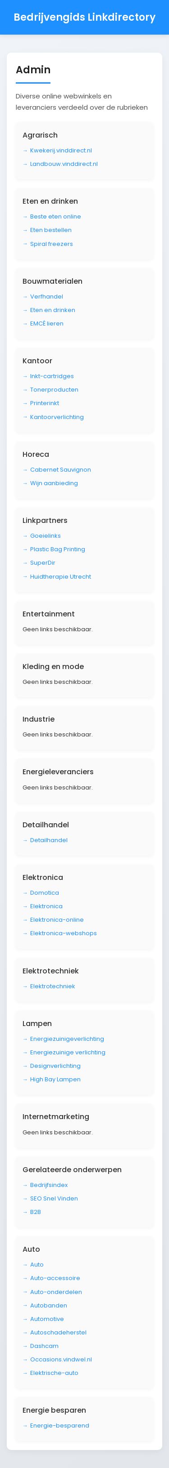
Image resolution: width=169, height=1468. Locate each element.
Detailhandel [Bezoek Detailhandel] (49, 840)
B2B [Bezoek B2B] (35, 1212)
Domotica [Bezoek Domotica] (44, 892)
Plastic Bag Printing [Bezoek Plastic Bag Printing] (57, 549)
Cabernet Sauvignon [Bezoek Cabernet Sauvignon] (60, 469)
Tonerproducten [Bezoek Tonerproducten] (54, 389)
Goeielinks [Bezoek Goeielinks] (45, 535)
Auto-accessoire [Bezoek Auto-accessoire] (55, 1278)
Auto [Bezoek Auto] (37, 1264)
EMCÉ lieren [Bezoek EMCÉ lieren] (47, 323)
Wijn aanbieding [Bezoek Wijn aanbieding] (54, 483)
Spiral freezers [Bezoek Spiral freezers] (51, 244)
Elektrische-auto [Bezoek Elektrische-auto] (54, 1373)
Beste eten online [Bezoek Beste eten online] (55, 216)
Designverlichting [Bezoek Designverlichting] (55, 1066)
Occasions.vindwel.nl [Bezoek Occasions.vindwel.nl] (61, 1359)
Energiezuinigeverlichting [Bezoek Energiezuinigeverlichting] (67, 1039)
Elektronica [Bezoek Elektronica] (46, 906)
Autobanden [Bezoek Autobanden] (48, 1305)
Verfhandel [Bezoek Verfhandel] (46, 296)
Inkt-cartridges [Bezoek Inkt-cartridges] (52, 376)
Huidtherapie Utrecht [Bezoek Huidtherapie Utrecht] (60, 576)
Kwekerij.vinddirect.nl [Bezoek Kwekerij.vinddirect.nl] (61, 150)
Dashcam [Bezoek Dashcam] (44, 1346)
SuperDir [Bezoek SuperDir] (42, 562)
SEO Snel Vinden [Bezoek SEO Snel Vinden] (54, 1198)
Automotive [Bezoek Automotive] (47, 1319)
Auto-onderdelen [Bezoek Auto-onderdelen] (56, 1292)
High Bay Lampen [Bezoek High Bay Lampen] (55, 1079)
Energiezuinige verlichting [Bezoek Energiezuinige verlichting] (67, 1052)
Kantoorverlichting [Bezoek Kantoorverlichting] (57, 417)
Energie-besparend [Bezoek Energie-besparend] (59, 1425)
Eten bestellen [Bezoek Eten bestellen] (51, 230)
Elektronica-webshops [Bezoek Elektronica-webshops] (63, 933)
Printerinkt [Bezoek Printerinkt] (44, 403)
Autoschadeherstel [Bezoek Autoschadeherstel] (58, 1332)
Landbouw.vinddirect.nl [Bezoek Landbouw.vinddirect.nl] (64, 164)
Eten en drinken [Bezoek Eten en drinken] (52, 310)
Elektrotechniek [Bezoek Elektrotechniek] (52, 986)
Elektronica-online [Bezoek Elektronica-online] (57, 919)
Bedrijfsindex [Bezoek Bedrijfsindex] (49, 1185)
